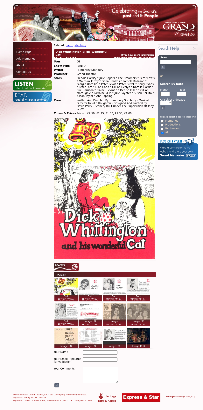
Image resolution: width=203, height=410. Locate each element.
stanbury (80, 45)
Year (182, 89)
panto (69, 45)
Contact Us (23, 71)
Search (164, 57)
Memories (171, 120)
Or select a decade (172, 99)
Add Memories (25, 58)
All (167, 132)
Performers (172, 128)
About (20, 65)
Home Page (23, 52)
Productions (173, 124)
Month (164, 89)
